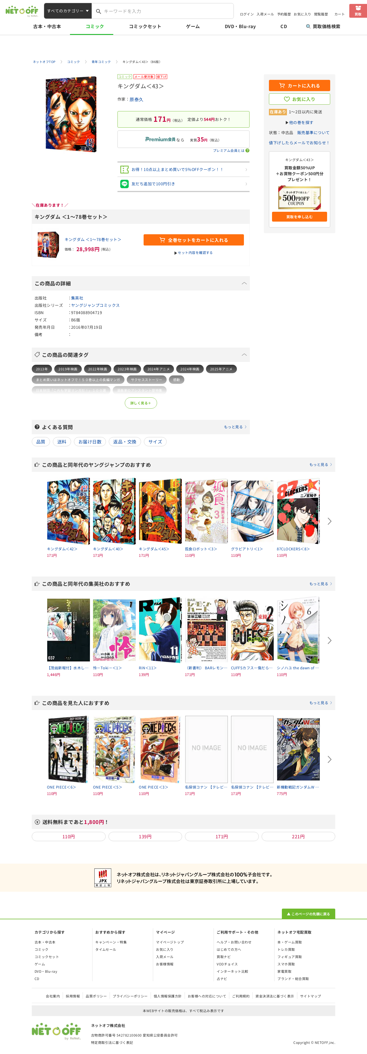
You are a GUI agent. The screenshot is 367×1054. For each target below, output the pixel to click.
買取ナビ (224, 956)
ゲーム (193, 26)
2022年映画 (97, 368)
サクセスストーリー (146, 379)
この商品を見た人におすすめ (187, 702)
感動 (176, 379)
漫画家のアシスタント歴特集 (139, 390)
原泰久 (136, 99)
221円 (298, 836)
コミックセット (145, 26)
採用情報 (73, 996)
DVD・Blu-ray (240, 26)
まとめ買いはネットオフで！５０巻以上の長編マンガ (78, 379)
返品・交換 (124, 441)
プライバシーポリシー (130, 996)
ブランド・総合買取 (293, 978)
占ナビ (222, 978)
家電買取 (284, 971)
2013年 (42, 368)
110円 (68, 836)
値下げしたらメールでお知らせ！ (299, 142)
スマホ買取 (286, 963)
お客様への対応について (207, 996)
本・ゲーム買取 (289, 942)
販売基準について (313, 132)
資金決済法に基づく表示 (274, 996)
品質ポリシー (96, 996)
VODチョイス (227, 963)
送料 (62, 441)
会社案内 (53, 996)
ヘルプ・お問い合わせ (234, 942)
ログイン (247, 14)
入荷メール (265, 14)
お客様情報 (164, 963)
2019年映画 (67, 368)
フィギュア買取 (289, 956)
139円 (145, 836)
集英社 (77, 298)
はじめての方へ (229, 949)
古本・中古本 (47, 26)
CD (283, 26)
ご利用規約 (241, 996)
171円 (222, 836)
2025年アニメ (221, 368)
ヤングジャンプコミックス (95, 305)
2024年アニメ (159, 368)
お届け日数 (89, 441)
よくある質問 (144, 427)
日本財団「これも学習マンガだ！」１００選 (71, 390)
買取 (358, 14)
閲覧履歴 (321, 14)
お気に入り (302, 14)
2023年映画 (127, 368)
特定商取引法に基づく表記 (112, 1042)
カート (339, 14)
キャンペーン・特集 (111, 942)
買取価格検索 (323, 26)
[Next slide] (329, 521)
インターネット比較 (232, 971)
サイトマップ (310, 996)
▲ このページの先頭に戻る (308, 913)
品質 (41, 441)
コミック (95, 26)
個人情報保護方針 (168, 996)
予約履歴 (284, 14)
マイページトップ (170, 942)
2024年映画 (189, 368)
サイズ (155, 441)
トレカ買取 (286, 949)
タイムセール (105, 949)
